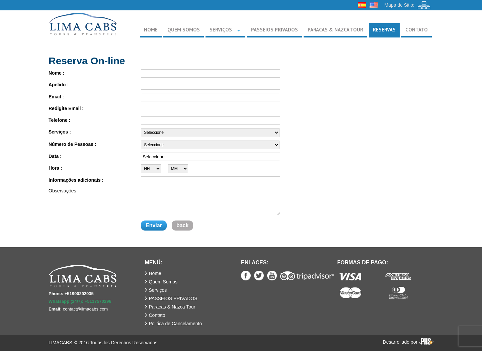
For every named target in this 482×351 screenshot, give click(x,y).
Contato (157, 315)
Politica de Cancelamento (175, 323)
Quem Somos (163, 281)
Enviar (154, 225)
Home (155, 273)
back (182, 225)
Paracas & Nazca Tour (172, 307)
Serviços (158, 290)
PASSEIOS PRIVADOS (173, 298)
